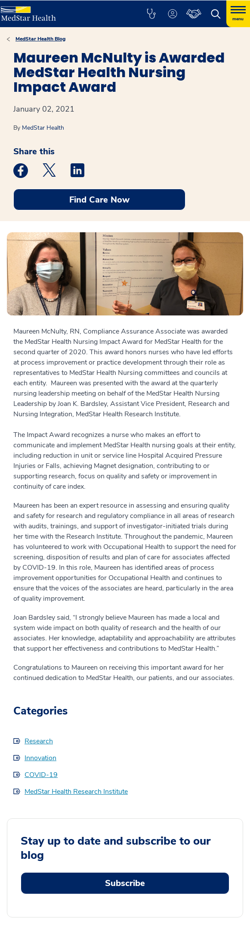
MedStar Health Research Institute (76, 791)
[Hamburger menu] (238, 13)
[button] (151, 13)
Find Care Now (99, 200)
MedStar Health (43, 128)
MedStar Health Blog (40, 38)
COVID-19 (41, 775)
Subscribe (125, 883)
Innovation (40, 758)
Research (39, 741)
